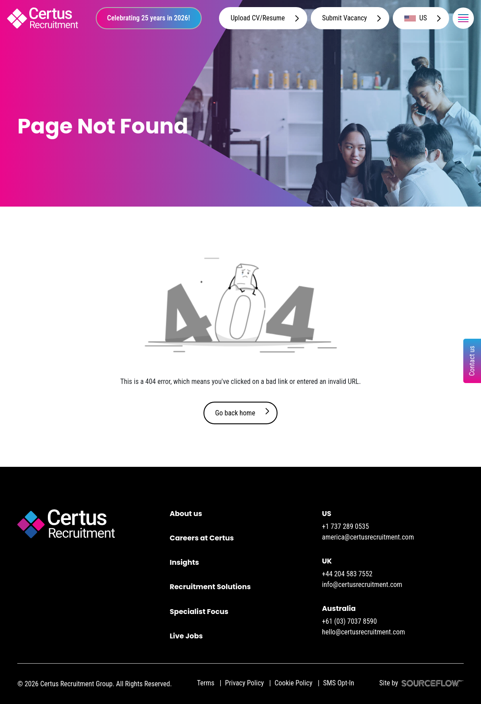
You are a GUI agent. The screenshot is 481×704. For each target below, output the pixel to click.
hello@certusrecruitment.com (363, 632)
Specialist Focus (199, 611)
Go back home (235, 413)
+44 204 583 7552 (347, 574)
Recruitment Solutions (210, 587)
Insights (184, 562)
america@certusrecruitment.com (368, 537)
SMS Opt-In (338, 683)
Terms (205, 683)
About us (186, 513)
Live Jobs (186, 636)
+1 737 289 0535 (345, 526)
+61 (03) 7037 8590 (349, 621)
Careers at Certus (202, 538)
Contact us (472, 361)
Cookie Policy (293, 683)
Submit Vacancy (344, 18)
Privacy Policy (244, 683)
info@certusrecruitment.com (362, 584)
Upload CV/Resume (258, 18)
